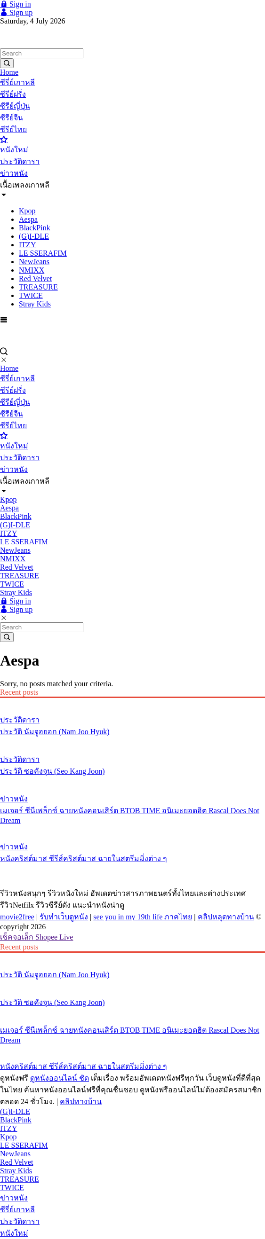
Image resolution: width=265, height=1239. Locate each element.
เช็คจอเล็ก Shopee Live (36, 937)
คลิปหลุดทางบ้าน (226, 917)
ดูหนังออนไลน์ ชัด (59, 1078)
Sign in (15, 4)
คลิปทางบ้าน (81, 1102)
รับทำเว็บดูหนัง (64, 917)
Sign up (16, 12)
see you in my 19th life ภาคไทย (142, 917)
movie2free (17, 917)
